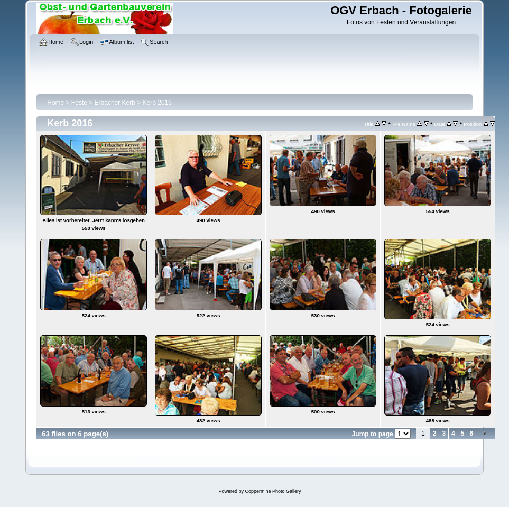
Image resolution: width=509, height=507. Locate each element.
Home (55, 102)
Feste (79, 102)
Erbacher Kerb (115, 102)
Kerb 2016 (157, 102)
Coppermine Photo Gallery (273, 491)
